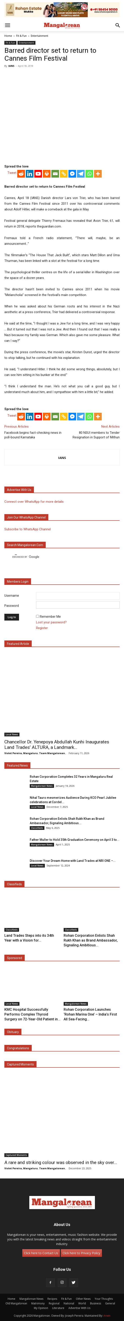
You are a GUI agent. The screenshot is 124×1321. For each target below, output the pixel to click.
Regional (54, 1303)
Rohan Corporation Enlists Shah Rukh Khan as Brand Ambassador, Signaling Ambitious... (91, 940)
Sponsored (14, 958)
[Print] (47, 174)
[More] (98, 174)
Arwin (106, 1315)
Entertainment (39, 36)
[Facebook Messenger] (72, 174)
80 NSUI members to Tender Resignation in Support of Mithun (96, 435)
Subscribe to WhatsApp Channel (27, 529)
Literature (58, 1308)
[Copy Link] (64, 174)
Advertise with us (19, 490)
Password (11, 606)
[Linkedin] (29, 174)
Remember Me (50, 617)
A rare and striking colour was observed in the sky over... (60, 1162)
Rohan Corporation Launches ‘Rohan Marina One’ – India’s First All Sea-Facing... (90, 1014)
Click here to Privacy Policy (81, 1253)
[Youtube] (38, 174)
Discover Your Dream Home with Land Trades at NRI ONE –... (73, 860)
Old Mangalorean (16, 1303)
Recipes (52, 1299)
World (82, 1303)
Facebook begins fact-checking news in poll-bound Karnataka (32, 435)
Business (95, 1303)
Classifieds (37, 827)
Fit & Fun (21, 36)
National (69, 1303)
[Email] (55, 174)
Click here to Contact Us (41, 1253)
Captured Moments (20, 1064)
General (110, 1303)
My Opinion (41, 1308)
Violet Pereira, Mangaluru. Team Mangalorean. (35, 753)
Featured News (17, 765)
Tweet (11, 173)
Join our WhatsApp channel (26, 517)
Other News (83, 1299)
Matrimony (38, 1303)
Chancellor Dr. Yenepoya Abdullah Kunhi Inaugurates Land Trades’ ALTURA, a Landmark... (56, 744)
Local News (12, 734)
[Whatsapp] (89, 174)
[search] (58, 557)
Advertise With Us (79, 1308)
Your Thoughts (104, 1299)
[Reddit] (21, 174)
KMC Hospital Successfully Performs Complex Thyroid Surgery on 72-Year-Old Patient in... (32, 1014)
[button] (7, 25)
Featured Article (18, 644)
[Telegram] (81, 174)
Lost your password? (51, 622)
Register (42, 628)
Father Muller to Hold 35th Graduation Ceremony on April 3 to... (74, 839)
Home (8, 36)
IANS (11, 65)
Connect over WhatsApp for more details (34, 502)
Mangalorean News (42, 785)
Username (11, 596)
